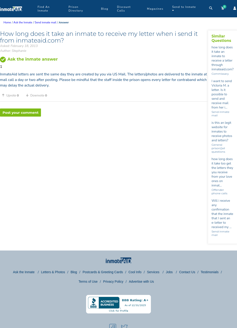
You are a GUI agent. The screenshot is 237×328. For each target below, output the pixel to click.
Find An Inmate (43, 8)
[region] (104, 131)
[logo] (11, 16)
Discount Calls (124, 8)
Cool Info (134, 272)
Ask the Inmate (24, 272)
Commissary (220, 73)
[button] (12, 95)
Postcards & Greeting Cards (103, 272)
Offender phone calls (219, 191)
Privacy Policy (113, 281)
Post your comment (20, 112)
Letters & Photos (53, 272)
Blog (104, 9)
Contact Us (187, 272)
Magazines (155, 9)
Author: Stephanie (13, 51)
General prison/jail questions (218, 148)
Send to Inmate (184, 8)
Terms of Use (87, 281)
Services (153, 272)
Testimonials (209, 272)
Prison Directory (76, 8)
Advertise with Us (141, 281)
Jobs (169, 272)
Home (7, 22)
